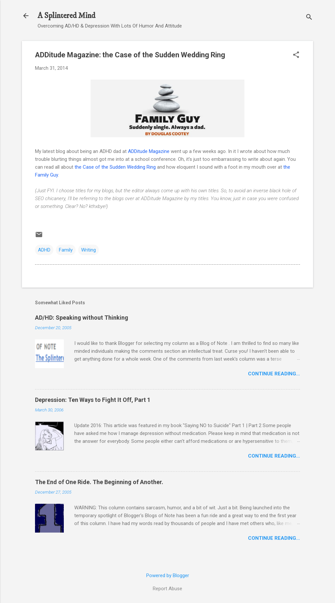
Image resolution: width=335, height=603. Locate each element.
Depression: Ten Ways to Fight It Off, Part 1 (92, 399)
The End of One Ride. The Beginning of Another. (99, 482)
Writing (88, 250)
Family (66, 250)
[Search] (309, 18)
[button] (296, 55)
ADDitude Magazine (148, 151)
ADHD (44, 250)
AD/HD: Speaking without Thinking (81, 317)
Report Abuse (167, 589)
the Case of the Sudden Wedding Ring (115, 167)
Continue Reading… (274, 374)
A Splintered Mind (66, 16)
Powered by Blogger (167, 575)
